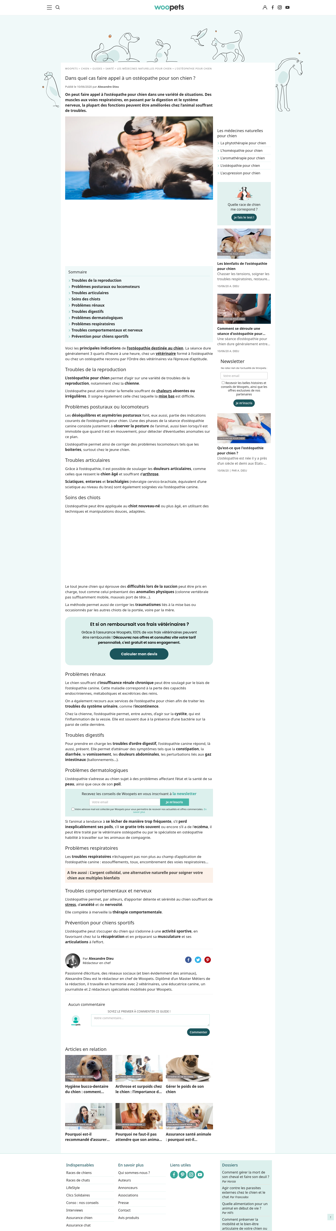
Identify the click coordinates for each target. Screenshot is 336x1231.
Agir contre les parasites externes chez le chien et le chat (244, 1192)
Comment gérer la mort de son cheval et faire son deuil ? (245, 1176)
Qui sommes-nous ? (134, 1172)
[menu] (50, 7)
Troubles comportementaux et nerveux (107, 330)
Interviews (74, 1210)
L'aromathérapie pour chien (242, 158)
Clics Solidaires (78, 1195)
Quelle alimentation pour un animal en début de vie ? (245, 1208)
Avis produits (128, 1217)
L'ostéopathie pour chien (240, 165)
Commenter (198, 1032)
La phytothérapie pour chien (243, 143)
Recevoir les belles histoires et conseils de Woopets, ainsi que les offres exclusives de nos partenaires (244, 388)
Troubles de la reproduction (97, 280)
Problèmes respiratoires (93, 323)
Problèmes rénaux (88, 305)
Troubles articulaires (90, 292)
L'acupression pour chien (240, 173)
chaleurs (164, 390)
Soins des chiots (86, 299)
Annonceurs (128, 1187)
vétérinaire (166, 353)
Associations (128, 1195)
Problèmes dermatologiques (97, 317)
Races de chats (78, 1180)
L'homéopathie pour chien (241, 150)
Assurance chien (79, 1217)
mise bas (166, 396)
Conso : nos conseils (82, 1202)
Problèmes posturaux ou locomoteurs (106, 286)
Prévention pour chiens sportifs (100, 336)
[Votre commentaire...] (150, 1020)
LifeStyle (73, 1187)
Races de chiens (79, 1172)
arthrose (151, 474)
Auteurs (124, 1180)
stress (70, 904)
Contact (124, 1210)
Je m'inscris (174, 802)
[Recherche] (58, 7)
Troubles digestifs (88, 311)
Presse (123, 1202)
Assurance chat (78, 1225)
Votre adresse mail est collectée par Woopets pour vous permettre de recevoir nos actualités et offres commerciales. (139, 810)
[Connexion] (264, 7)
